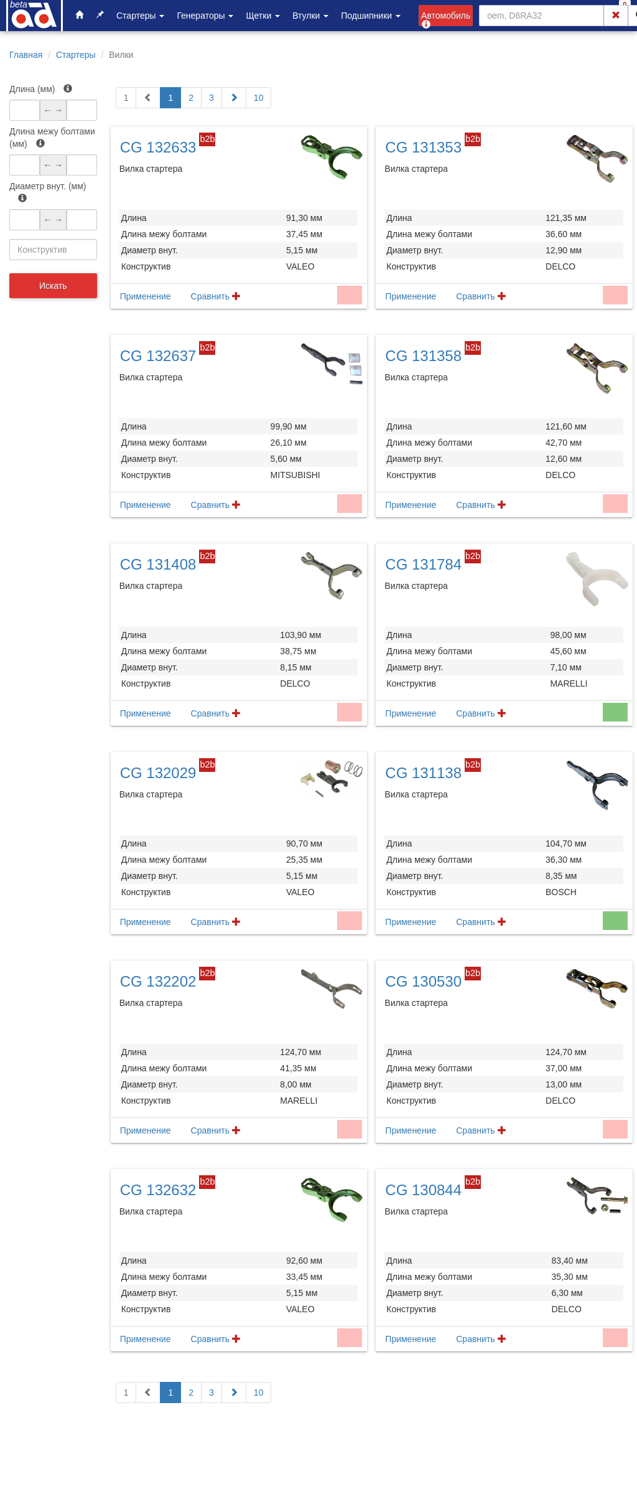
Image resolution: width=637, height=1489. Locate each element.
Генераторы (205, 16)
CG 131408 (158, 564)
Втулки (310, 16)
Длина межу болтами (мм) (52, 137)
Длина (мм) (40, 89)
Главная (25, 55)
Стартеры (140, 16)
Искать (53, 286)
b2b (207, 139)
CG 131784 (423, 564)
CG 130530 (423, 981)
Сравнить (216, 296)
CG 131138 (423, 772)
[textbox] (53, 250)
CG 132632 (158, 1189)
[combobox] (53, 249)
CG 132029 (158, 772)
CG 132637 (158, 355)
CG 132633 (158, 147)
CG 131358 (423, 355)
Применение (145, 296)
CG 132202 (158, 981)
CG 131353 (423, 147)
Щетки (263, 16)
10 (259, 98)
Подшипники (371, 16)
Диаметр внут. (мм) (47, 191)
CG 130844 (423, 1189)
